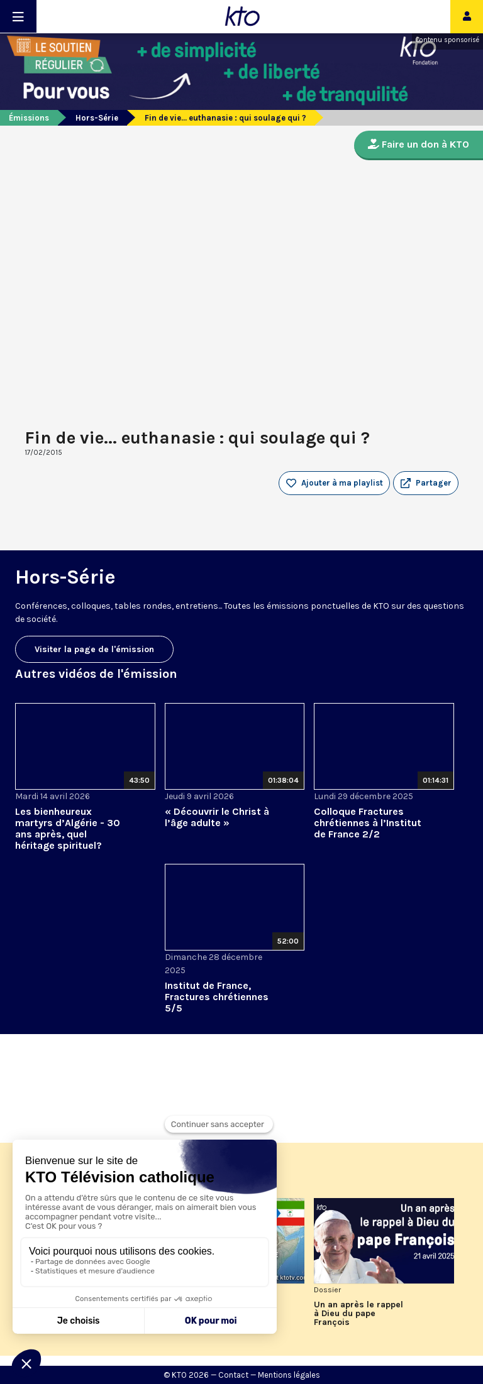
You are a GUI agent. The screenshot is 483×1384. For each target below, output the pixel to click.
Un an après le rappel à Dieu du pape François (358, 1313)
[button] (425, 483)
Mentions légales (289, 1375)
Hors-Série (96, 118)
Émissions (29, 118)
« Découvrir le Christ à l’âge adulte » (217, 817)
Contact (233, 1375)
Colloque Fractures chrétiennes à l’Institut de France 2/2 (367, 822)
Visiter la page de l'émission (94, 649)
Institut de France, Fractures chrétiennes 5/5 (217, 996)
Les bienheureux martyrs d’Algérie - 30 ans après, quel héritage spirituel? (67, 828)
